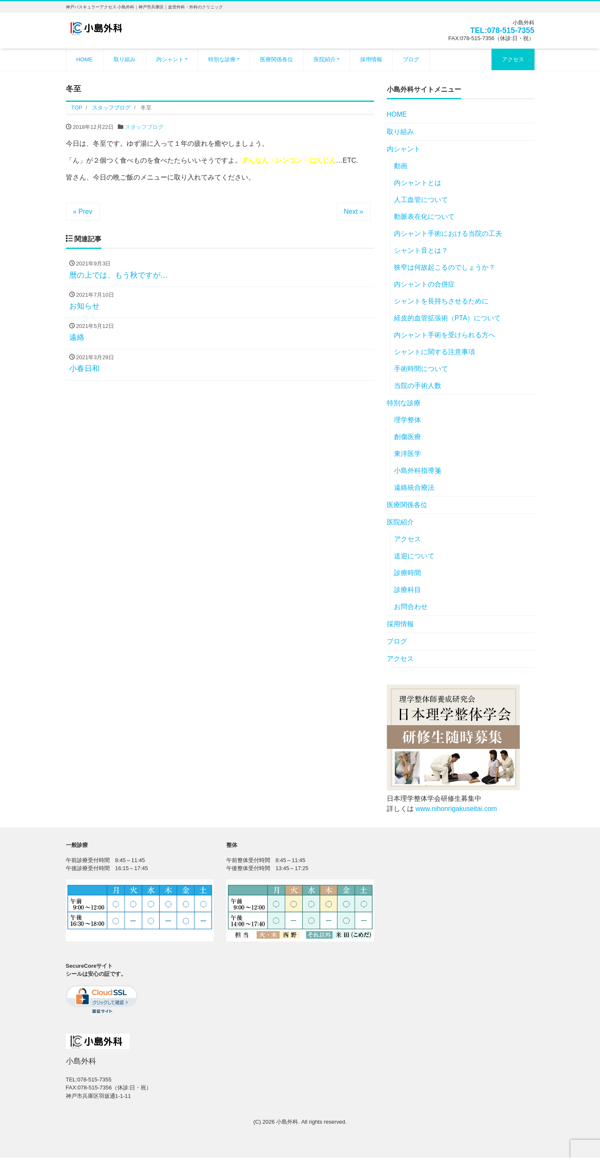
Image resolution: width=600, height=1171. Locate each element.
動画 (400, 165)
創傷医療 (407, 436)
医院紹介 (325, 59)
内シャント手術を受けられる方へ (444, 334)
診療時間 (407, 572)
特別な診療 (222, 59)
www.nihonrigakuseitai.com (456, 808)
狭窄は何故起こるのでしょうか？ (444, 267)
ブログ (411, 59)
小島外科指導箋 (417, 470)
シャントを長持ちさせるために (441, 301)
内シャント (170, 59)
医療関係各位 (276, 59)
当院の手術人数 (417, 385)
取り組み (125, 59)
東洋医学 (407, 453)
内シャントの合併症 (424, 284)
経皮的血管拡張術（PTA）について (447, 318)
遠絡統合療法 (414, 487)
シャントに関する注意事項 (434, 351)
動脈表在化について (424, 216)
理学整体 (407, 419)
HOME (84, 59)
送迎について (414, 556)
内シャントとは (417, 182)
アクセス (513, 59)
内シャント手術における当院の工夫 (448, 233)
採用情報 (371, 59)
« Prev (82, 211)
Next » (353, 211)
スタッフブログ (144, 127)
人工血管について (421, 199)
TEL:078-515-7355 (502, 30)
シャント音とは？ (421, 250)
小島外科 (287, 1122)
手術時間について (421, 368)
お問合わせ (411, 606)
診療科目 (407, 589)
